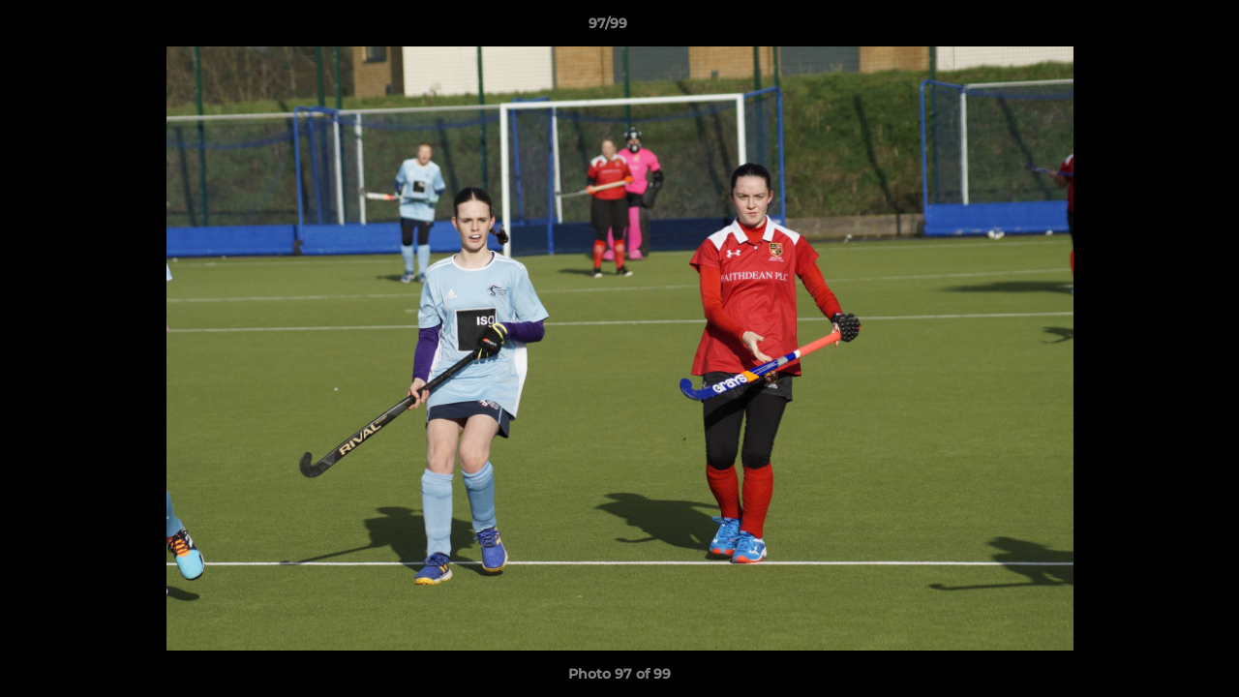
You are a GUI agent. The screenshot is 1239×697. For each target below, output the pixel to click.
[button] (1157, 28)
